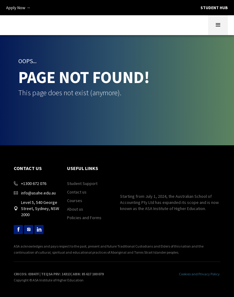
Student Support (82, 183)
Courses (74, 200)
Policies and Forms (84, 217)
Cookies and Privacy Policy (199, 274)
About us (75, 209)
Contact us (77, 192)
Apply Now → (18, 7)
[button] (218, 25)
